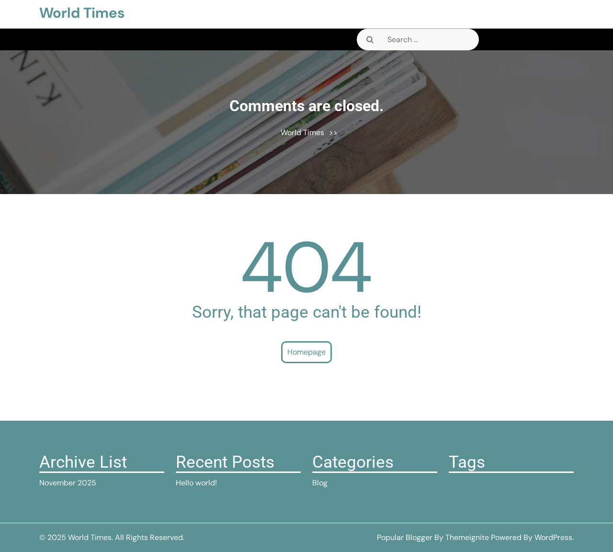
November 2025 (67, 483)
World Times (82, 12)
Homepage (306, 352)
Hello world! (196, 483)
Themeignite (467, 537)
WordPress (553, 537)
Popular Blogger (404, 537)
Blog (320, 483)
